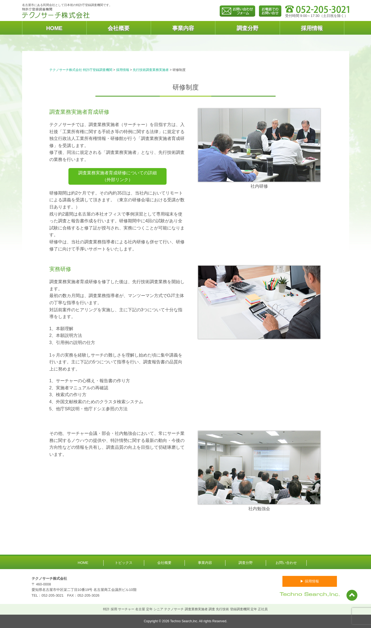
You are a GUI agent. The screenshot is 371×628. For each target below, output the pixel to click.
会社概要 (118, 28)
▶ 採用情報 (309, 581)
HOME (54, 28)
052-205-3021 (52, 595)
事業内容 (183, 28)
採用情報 (312, 28)
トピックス (123, 563)
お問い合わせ (286, 563)
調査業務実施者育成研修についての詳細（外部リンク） (117, 176)
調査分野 (247, 28)
